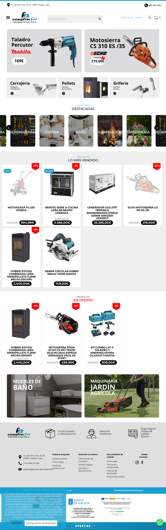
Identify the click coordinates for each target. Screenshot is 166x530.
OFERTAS (83, 526)
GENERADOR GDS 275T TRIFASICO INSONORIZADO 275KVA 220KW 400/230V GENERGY (102, 213)
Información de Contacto (85, 459)
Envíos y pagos (85, 464)
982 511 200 (154, 5)
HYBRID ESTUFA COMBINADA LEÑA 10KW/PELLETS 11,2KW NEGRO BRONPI (21, 275)
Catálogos (126, 17)
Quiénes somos (59, 458)
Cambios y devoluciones (84, 469)
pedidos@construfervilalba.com (38, 469)
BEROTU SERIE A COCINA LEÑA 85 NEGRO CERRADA (61, 210)
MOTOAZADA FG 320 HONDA (21, 209)
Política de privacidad (112, 472)
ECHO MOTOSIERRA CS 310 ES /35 (143, 209)
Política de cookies (116, 476)
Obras (139, 17)
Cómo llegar (58, 462)
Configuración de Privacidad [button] (41, 523)
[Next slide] (157, 127)
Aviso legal (112, 461)
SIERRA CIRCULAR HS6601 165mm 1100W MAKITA (62, 272)
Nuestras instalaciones (58, 466)
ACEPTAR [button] (17, 523)
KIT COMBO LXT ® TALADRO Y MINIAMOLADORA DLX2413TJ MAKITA (102, 351)
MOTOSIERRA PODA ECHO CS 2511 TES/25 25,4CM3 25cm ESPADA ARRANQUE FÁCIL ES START (62, 353)
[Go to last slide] (9, 127)
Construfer (29, 18)
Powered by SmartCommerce (128, 490)
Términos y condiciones (112, 465)
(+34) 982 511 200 (31, 463)
